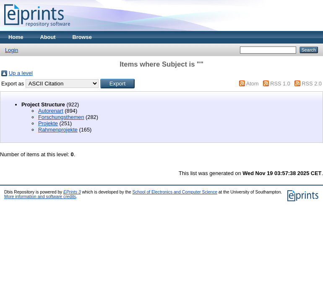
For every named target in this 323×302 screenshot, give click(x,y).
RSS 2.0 (312, 83)
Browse (82, 37)
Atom (252, 83)
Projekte (48, 123)
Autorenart (50, 111)
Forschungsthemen (61, 117)
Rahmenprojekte (58, 129)
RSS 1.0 (280, 83)
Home (15, 37)
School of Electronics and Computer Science (175, 192)
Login (11, 50)
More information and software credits (40, 196)
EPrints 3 (72, 192)
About (48, 37)
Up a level (21, 73)
